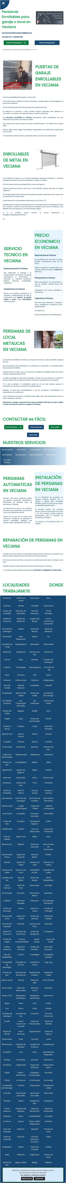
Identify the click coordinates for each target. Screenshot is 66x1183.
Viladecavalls (21, 754)
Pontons (20, 1137)
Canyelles (21, 813)
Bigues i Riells (20, 1162)
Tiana (7, 675)
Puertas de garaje (7, 49)
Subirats (7, 606)
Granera (34, 1060)
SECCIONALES (49, 449)
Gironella (48, 1072)
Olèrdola (7, 1116)
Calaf (34, 726)
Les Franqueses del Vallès (21, 703)
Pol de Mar (7, 636)
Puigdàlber (7, 1147)
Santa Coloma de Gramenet (48, 621)
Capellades (7, 693)
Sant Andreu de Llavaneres (48, 847)
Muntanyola (48, 777)
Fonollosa (7, 1065)
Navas (21, 1121)
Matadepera (20, 644)
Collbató (7, 901)
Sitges (7, 1003)
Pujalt (48, 1137)
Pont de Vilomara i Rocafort (34, 1139)
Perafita (34, 659)
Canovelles (48, 813)
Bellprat (48, 1162)
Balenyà (34, 747)
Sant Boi (20, 924)
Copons (7, 667)
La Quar (21, 954)
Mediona (21, 1154)
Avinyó (48, 718)
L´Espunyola (35, 1085)
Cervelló (7, 1093)
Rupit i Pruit (20, 836)
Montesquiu (7, 893)
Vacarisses (34, 598)
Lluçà (21, 718)
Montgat (48, 885)
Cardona (7, 1121)
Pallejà (48, 1147)
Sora (48, 711)
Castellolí (7, 1052)
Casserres (48, 652)
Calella (21, 829)
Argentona (34, 1154)
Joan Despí (7, 813)
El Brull (7, 1080)
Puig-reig (48, 962)
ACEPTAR (39, 1179)
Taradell (34, 606)
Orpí (34, 1003)
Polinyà (21, 980)
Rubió (34, 836)
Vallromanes (20, 680)
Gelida (21, 629)
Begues (21, 711)
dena (21, 1116)
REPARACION (21, 455)
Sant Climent (48, 980)
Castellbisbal (21, 762)
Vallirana (34, 680)
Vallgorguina (48, 680)
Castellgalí (34, 954)
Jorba (48, 1039)
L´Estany (20, 1085)
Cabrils (48, 770)
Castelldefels (34, 1116)
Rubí (48, 836)
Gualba (7, 1060)
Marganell (20, 652)
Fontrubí (34, 1039)
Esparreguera (35, 667)
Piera (21, 659)
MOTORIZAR (7, 455)
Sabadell (48, 924)
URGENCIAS (51, 455)
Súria (48, 598)
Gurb (34, 1052)
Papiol (20, 1147)
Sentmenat (7, 1039)
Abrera (35, 742)
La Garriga (48, 1080)
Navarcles (20, 777)
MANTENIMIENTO (36, 455)
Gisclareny (48, 1060)
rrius (21, 1052)
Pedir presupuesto (47, 43)
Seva (21, 1003)
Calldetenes (7, 829)
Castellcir (49, 1116)
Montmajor (34, 885)
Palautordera (7, 806)
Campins (21, 821)
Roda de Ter (7, 844)
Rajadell (34, 1129)
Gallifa (34, 711)
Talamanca (48, 606)
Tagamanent (34, 1031)
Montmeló (48, 1093)
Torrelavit (35, 1013)
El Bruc (34, 734)
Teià (34, 675)
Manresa (7, 777)
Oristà (48, 1003)
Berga (34, 1162)
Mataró (7, 862)
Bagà (34, 770)
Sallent (48, 854)
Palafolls (48, 1121)
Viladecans (35, 754)
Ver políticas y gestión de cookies (33, 1175)
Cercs (20, 908)
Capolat (48, 685)
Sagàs (7, 718)
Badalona (49, 754)
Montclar (21, 893)
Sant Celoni (7, 988)
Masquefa (34, 644)
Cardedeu (34, 685)
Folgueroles (21, 1065)
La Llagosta (48, 931)
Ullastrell (48, 988)
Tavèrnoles (7, 747)
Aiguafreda (7, 770)
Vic (48, 636)
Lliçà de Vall (7, 734)
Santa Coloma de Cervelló (21, 1024)
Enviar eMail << (55, 427)
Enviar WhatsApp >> (16, 43)
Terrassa (21, 675)
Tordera (20, 742)
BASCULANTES (7, 449)
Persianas (7, 598)
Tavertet (48, 742)
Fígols (7, 1072)
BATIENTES (21, 449)
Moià (7, 1154)
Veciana (7, 680)
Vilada (34, 636)
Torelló (7, 1021)
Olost (34, 1008)
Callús (48, 821)
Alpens (35, 762)
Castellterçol (48, 1044)
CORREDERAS (35, 449)
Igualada (48, 893)
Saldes (21, 606)
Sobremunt (48, 995)
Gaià (21, 1039)
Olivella (48, 1008)
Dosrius (48, 734)
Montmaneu (7, 1044)
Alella (48, 762)
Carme (7, 659)
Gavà (48, 675)
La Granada (35, 1080)
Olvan (20, 1008)
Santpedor (48, 1101)
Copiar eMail (33, 435)
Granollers (20, 1060)
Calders (20, 726)
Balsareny (21, 747)
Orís (7, 1008)
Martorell (7, 652)
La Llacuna (20, 1080)
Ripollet (21, 844)
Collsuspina (21, 667)
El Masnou (34, 901)
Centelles (48, 783)
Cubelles (7, 742)
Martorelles (48, 644)
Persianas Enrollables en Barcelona (22, 49)
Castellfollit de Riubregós (7, 964)
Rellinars (20, 1129)
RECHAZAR (27, 1179)
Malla (20, 1101)
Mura (34, 777)
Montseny (7, 783)
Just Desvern (7, 798)
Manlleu (7, 1101)
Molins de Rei (7, 980)
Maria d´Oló (7, 995)
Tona (34, 783)
